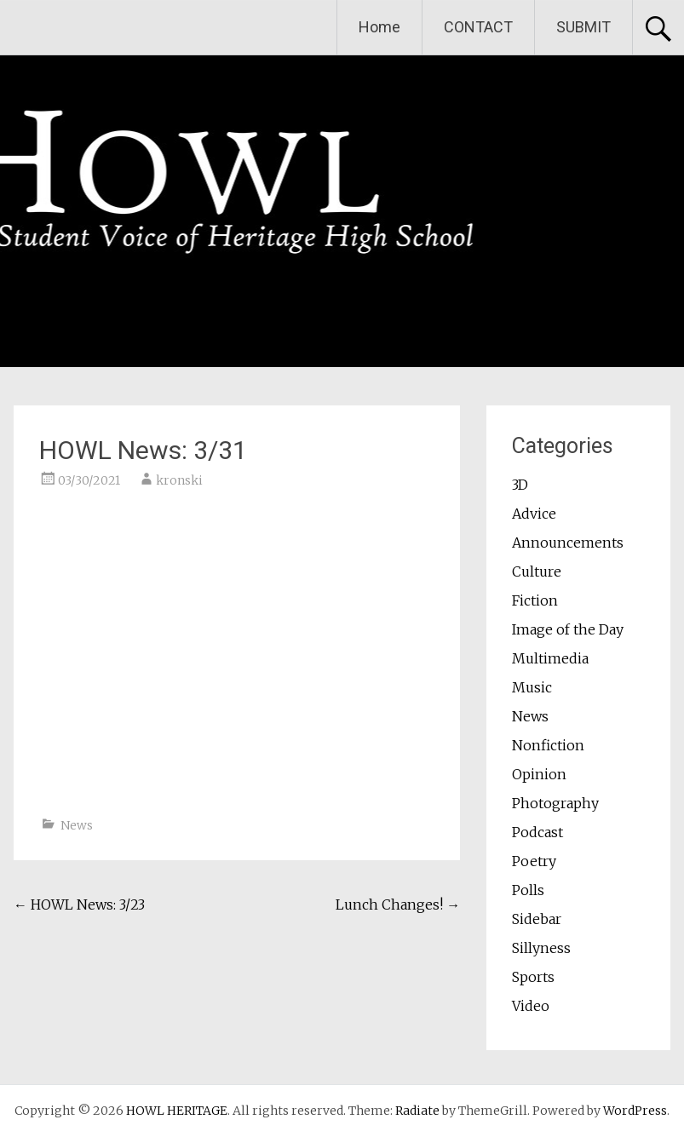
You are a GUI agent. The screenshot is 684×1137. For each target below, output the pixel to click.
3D (520, 484)
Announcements (568, 542)
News (76, 825)
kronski (179, 480)
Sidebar (536, 918)
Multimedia (550, 658)
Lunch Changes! (398, 904)
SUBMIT (583, 27)
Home (379, 27)
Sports (533, 976)
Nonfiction (548, 745)
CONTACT (478, 27)
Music (532, 687)
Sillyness (541, 947)
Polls (528, 890)
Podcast (537, 832)
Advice (534, 513)
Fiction (535, 600)
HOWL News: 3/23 (79, 904)
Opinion (539, 774)
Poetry (534, 861)
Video (530, 1005)
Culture (536, 571)
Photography (555, 803)
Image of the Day (568, 629)
